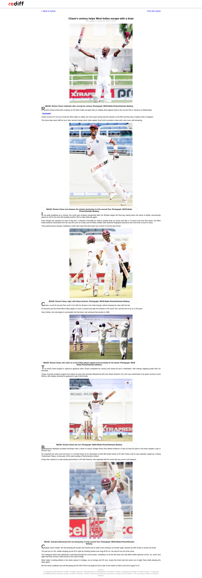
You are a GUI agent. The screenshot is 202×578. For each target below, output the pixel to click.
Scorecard (46, 113)
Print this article (154, 11)
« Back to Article (48, 11)
